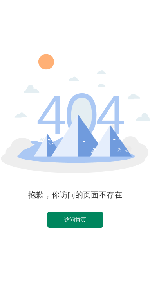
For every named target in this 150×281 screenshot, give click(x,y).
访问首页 (75, 220)
